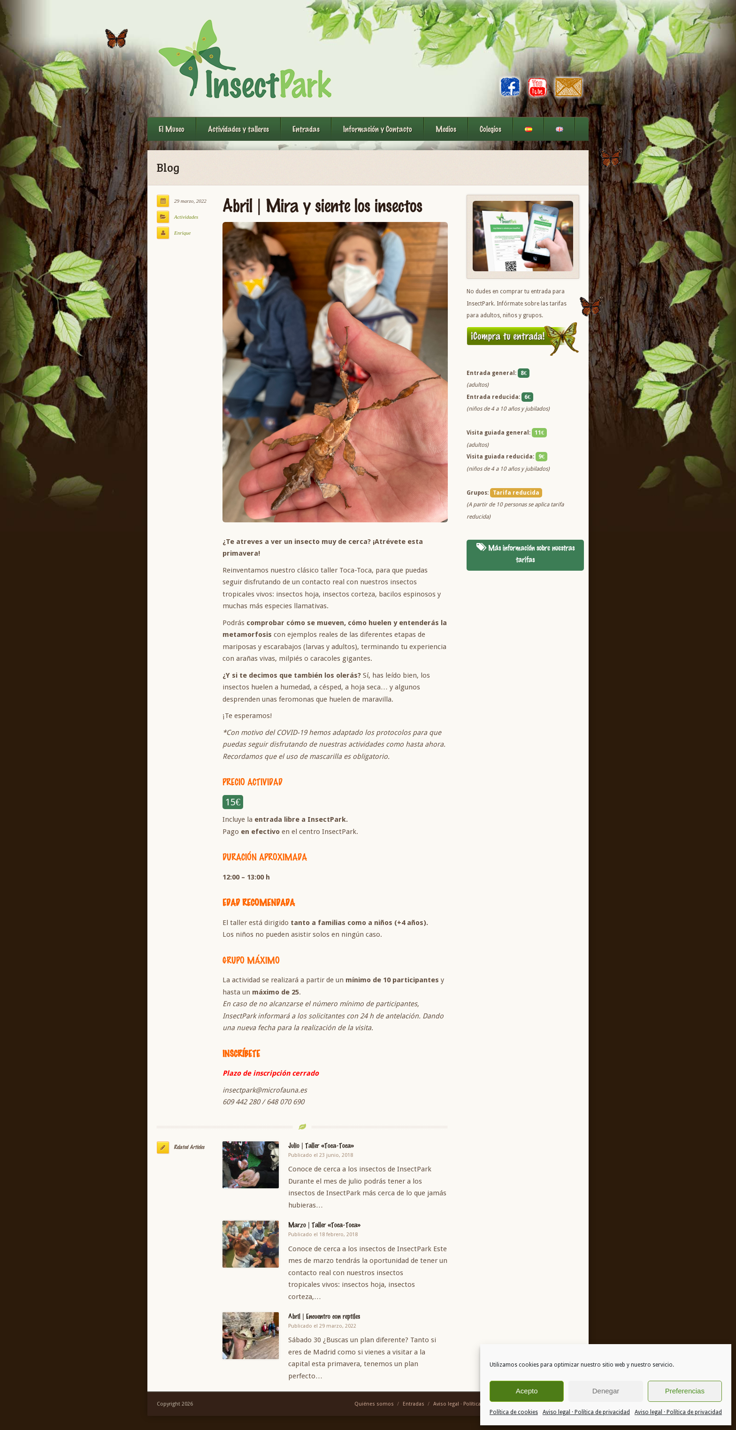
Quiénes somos (374, 1404)
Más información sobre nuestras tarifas (525, 554)
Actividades (186, 217)
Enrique (182, 233)
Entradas (306, 129)
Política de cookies (514, 1412)
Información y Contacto (377, 129)
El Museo (171, 129)
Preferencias (685, 1391)
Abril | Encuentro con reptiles (324, 1316)
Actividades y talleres (238, 129)
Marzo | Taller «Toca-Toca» (324, 1224)
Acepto (527, 1391)
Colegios (490, 129)
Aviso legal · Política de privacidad (586, 1412)
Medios (446, 129)
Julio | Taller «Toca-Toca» (321, 1145)
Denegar (606, 1391)
